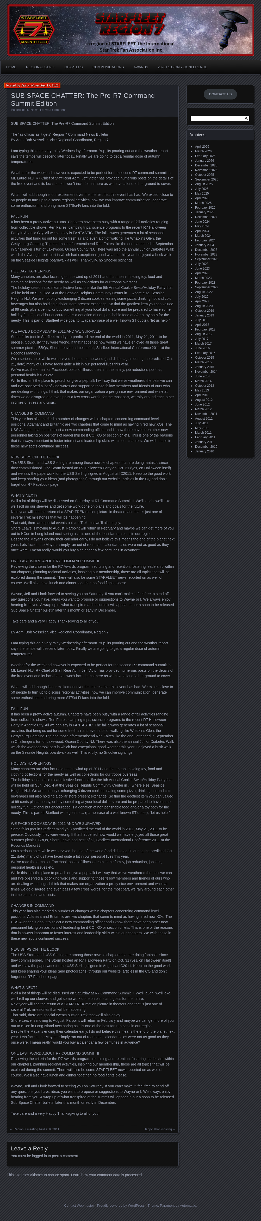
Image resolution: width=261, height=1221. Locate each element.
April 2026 (202, 146)
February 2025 (205, 207)
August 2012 (204, 400)
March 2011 (203, 432)
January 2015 (204, 367)
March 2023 (203, 278)
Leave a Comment (53, 110)
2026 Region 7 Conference (182, 67)
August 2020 (204, 306)
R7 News (32, 110)
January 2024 (204, 245)
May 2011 (202, 428)
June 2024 (202, 221)
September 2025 (206, 179)
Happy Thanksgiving (158, 1129)
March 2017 (203, 343)
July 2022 (201, 296)
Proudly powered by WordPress (121, 1205)
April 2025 (202, 198)
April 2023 (202, 273)
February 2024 (205, 240)
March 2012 (203, 409)
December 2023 (206, 250)
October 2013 (204, 386)
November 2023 (206, 254)
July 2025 (201, 189)
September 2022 (206, 287)
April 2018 (202, 325)
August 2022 (204, 292)
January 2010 (204, 451)
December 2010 (206, 446)
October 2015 (204, 357)
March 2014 (203, 381)
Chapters (74, 67)
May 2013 (202, 390)
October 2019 (204, 311)
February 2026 (205, 156)
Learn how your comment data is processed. (107, 1175)
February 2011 (205, 437)
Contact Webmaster (79, 1205)
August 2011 (204, 418)
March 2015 (203, 362)
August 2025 (204, 184)
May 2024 (202, 226)
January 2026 (204, 161)
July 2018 (201, 320)
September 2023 (206, 259)
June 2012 (202, 404)
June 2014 (202, 376)
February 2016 (205, 353)
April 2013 (202, 395)
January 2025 (204, 212)
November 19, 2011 (45, 85)
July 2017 (201, 339)
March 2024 (203, 236)
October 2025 (204, 175)
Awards (141, 67)
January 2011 (204, 442)
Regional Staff (40, 67)
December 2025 (206, 165)
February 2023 (205, 282)
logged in (39, 1156)
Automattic (188, 1205)
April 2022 (202, 301)
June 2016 (202, 348)
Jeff (23, 85)
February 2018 (205, 329)
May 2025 (202, 193)
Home (11, 67)
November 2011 (206, 414)
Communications (108, 67)
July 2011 (201, 423)
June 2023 (202, 268)
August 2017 (204, 334)
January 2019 (204, 315)
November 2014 (206, 371)
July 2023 (201, 264)
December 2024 (206, 217)
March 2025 (203, 203)
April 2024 (202, 231)
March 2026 (203, 151)
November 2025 (206, 170)
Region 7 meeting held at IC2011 (36, 1129)
